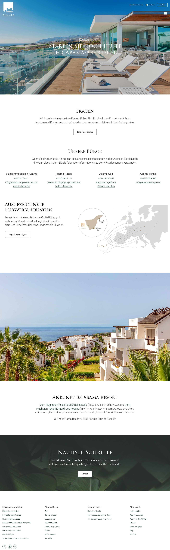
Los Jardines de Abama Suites (99, 519)
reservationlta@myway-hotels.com (63, 182)
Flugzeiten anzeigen (17, 234)
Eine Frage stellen (85, 132)
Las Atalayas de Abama (11, 531)
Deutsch (150, 5)
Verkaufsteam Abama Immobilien (15, 538)
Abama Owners (136, 5)
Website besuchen (21, 186)
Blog (131, 531)
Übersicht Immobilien (10, 511)
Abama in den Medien (138, 519)
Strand (47, 531)
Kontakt (162, 5)
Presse (132, 523)
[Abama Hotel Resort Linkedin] (15, 546)
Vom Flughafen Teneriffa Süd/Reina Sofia (63, 404)
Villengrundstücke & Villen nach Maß (16, 523)
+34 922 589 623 (106, 178)
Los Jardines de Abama (11, 527)
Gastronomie (50, 519)
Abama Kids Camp (52, 527)
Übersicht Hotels (94, 511)
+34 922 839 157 (64, 178)
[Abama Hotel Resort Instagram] (10, 546)
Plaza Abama (50, 534)
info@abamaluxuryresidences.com (21, 182)
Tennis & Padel (50, 515)
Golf (46, 511)
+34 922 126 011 (22, 178)
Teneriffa (48, 538)
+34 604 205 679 (148, 178)
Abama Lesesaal (136, 515)
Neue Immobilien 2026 (11, 519)
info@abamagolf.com (106, 182)
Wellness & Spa (51, 523)
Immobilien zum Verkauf (11, 515)
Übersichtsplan (8, 534)
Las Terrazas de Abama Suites (99, 515)
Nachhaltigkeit (135, 511)
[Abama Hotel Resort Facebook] (4, 546)
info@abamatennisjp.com (148, 182)
